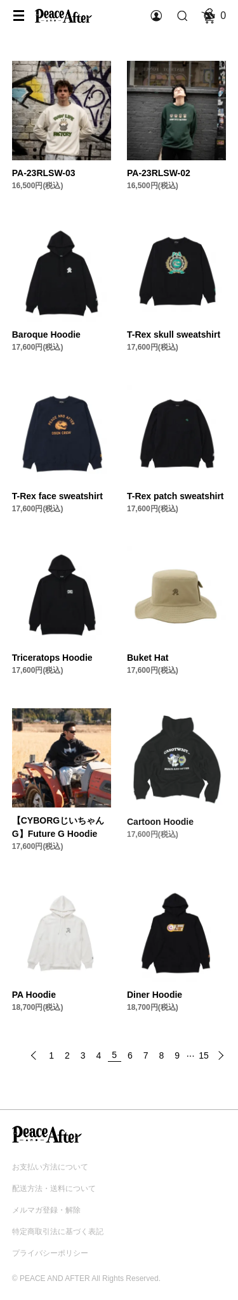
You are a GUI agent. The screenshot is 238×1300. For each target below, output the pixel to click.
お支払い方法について (50, 1167)
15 (204, 1055)
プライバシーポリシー (50, 1253)
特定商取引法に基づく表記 (57, 1231)
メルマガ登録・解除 (46, 1210)
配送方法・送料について (54, 1188)
